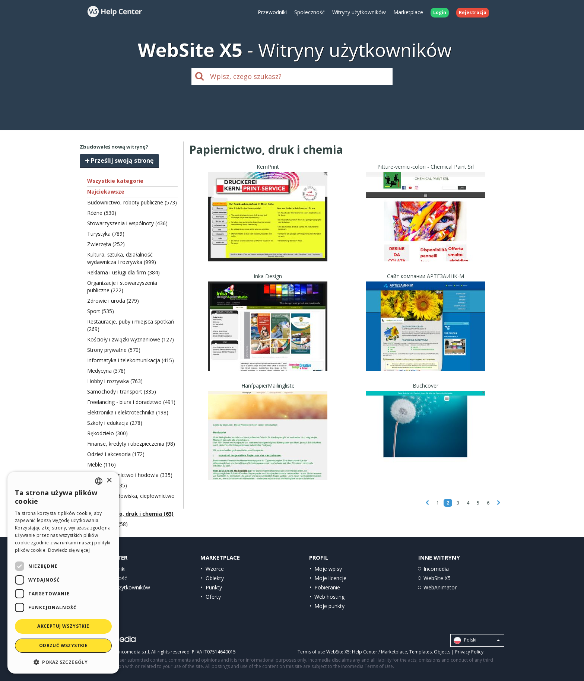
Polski (477, 640)
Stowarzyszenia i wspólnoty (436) (127, 223)
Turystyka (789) (105, 233)
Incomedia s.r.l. (134, 652)
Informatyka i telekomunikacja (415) (130, 360)
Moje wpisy (328, 568)
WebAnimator (440, 587)
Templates (420, 652)
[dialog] (63, 573)
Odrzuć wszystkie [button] (63, 645)
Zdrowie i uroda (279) (113, 300)
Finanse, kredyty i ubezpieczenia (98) (131, 443)
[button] (63, 662)
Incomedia (436, 568)
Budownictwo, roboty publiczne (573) (132, 202)
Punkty (214, 587)
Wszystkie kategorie (115, 180)
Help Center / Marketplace (379, 652)
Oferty (213, 596)
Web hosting (329, 596)
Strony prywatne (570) (113, 349)
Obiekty (215, 578)
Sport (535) (100, 311)
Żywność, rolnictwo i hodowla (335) (129, 474)
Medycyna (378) (106, 370)
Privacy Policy (469, 652)
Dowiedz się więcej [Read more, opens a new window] (69, 550)
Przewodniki (272, 12)
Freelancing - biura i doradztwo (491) (131, 401)
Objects (442, 652)
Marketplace (408, 12)
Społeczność (309, 12)
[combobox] (98, 481)
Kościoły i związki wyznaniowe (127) (130, 339)
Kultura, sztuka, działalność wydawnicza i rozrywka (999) (121, 258)
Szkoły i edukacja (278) (114, 422)
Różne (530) (101, 212)
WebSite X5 (437, 578)
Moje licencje (330, 578)
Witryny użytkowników (359, 12)
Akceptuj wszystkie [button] (63, 626)
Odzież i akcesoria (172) (116, 454)
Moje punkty (329, 606)
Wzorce (215, 568)
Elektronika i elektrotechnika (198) (127, 412)
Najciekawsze (105, 191)
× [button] (109, 480)
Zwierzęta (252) (106, 244)
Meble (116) (101, 464)
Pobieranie (327, 587)
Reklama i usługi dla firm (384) (123, 272)
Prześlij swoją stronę (119, 160)
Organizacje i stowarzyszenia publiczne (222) (122, 286)
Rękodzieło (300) (107, 433)
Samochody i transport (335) (121, 391)
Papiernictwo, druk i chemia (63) (130, 513)
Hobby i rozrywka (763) (115, 381)
